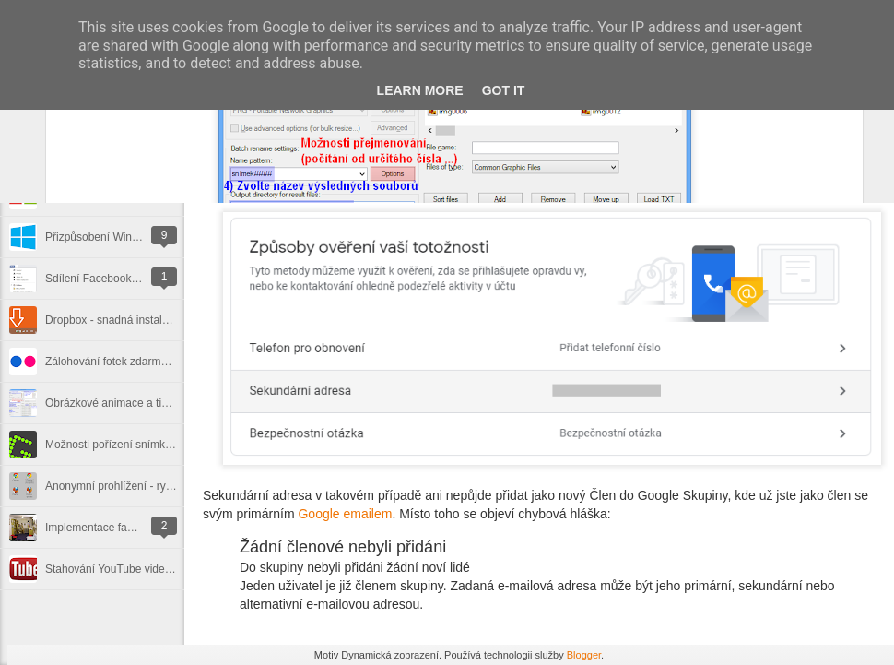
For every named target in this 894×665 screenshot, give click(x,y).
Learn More (420, 90)
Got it (503, 90)
